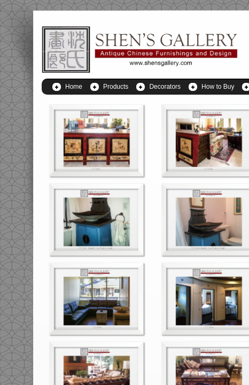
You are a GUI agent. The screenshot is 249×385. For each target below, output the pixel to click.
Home (73, 86)
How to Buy (217, 86)
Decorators (165, 86)
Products (115, 86)
